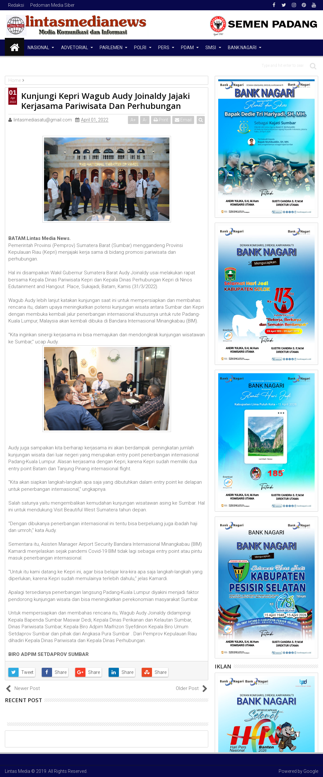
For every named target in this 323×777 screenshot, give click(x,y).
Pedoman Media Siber (52, 5)
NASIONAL (38, 47)
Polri (140, 47)
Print (161, 119)
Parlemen (111, 47)
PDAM (187, 47)
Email (183, 119)
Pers (163, 47)
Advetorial (74, 47)
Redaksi (16, 5)
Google (310, 771)
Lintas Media (17, 771)
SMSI (210, 47)
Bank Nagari (242, 47)
